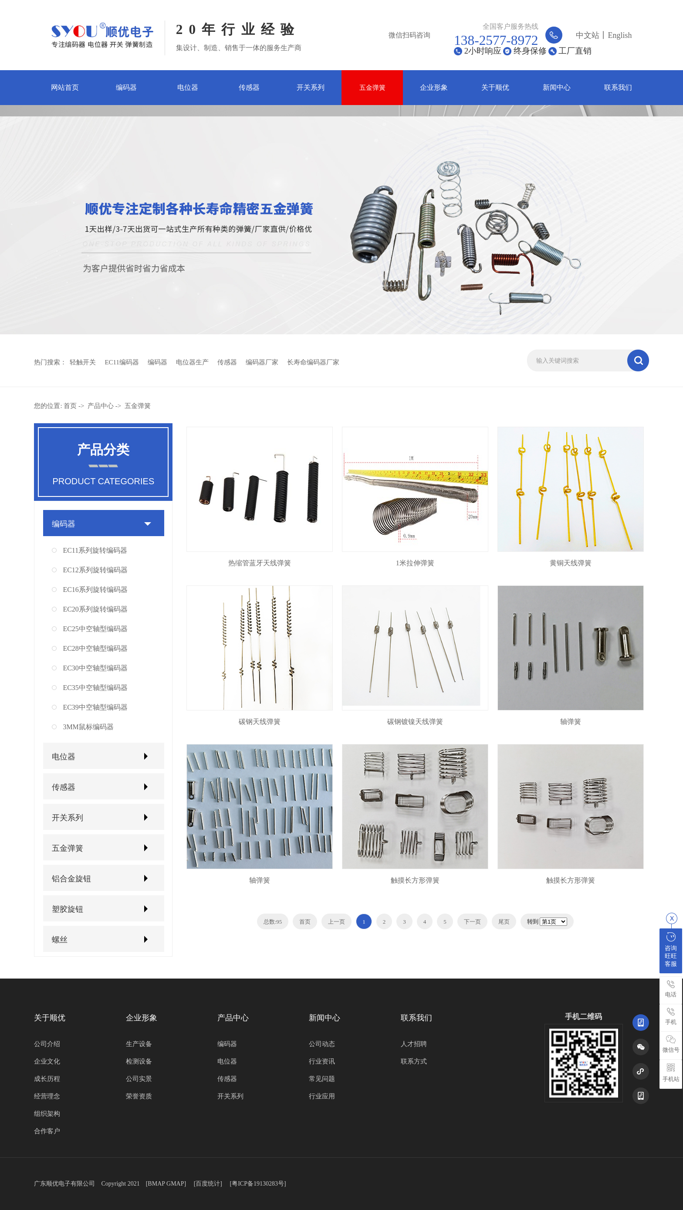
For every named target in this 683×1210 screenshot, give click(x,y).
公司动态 (322, 1043)
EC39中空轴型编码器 (95, 707)
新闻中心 (557, 87)
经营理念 (47, 1096)
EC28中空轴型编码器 (95, 648)
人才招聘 (414, 1043)
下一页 (472, 921)
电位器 (187, 87)
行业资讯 (322, 1061)
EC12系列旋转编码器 (95, 570)
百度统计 (208, 1183)
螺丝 (60, 939)
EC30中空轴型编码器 (95, 668)
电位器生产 (192, 362)
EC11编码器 (122, 362)
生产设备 (139, 1043)
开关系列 (311, 87)
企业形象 (434, 87)
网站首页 (65, 87)
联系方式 (414, 1061)
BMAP (156, 1183)
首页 (70, 405)
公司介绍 (47, 1043)
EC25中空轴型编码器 (95, 628)
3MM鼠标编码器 (88, 727)
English (620, 35)
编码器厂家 (262, 362)
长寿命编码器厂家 (313, 362)
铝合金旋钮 (71, 878)
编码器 (126, 87)
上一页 (336, 921)
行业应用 (322, 1096)
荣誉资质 (139, 1096)
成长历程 (47, 1078)
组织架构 (47, 1113)
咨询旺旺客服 (671, 949)
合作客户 (47, 1131)
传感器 (249, 87)
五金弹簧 (372, 87)
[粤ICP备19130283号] (258, 1183)
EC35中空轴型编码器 (95, 687)
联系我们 (618, 87)
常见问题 (322, 1078)
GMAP (175, 1183)
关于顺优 (495, 87)
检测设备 (139, 1061)
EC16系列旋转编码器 (95, 589)
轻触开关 (83, 362)
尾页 (504, 921)
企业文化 (47, 1061)
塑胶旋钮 (67, 909)
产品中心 (101, 405)
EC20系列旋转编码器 (95, 609)
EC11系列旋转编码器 (95, 550)
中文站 (587, 35)
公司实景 (139, 1078)
